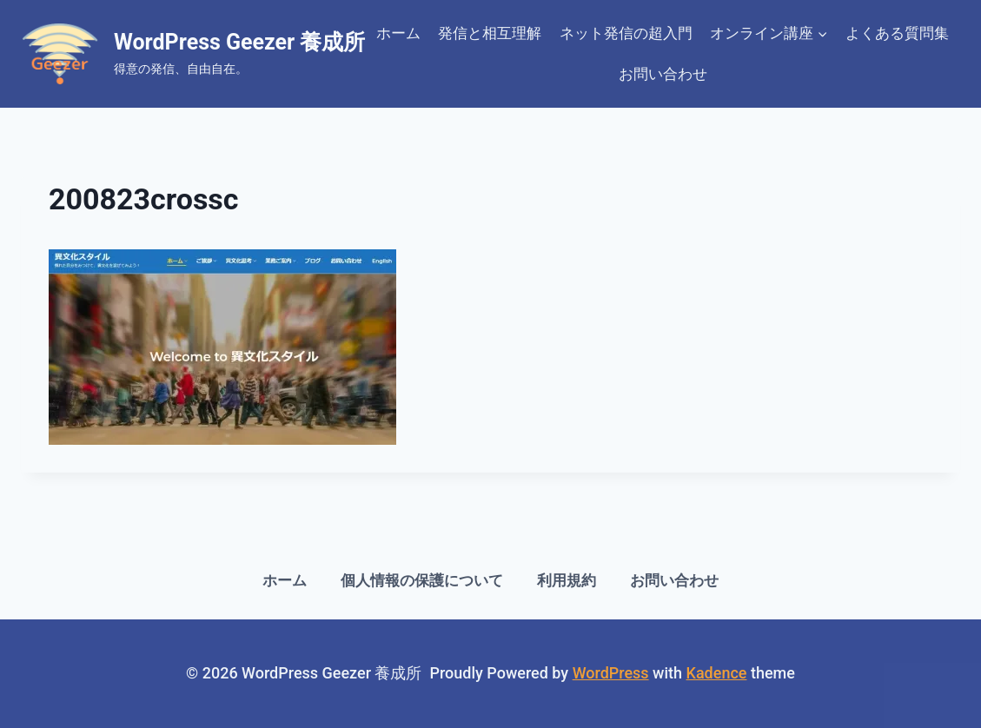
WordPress (611, 673)
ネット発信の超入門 (626, 33)
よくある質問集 (897, 33)
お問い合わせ (663, 74)
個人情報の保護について (422, 580)
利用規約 (566, 580)
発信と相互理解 (489, 33)
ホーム (398, 33)
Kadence (716, 673)
